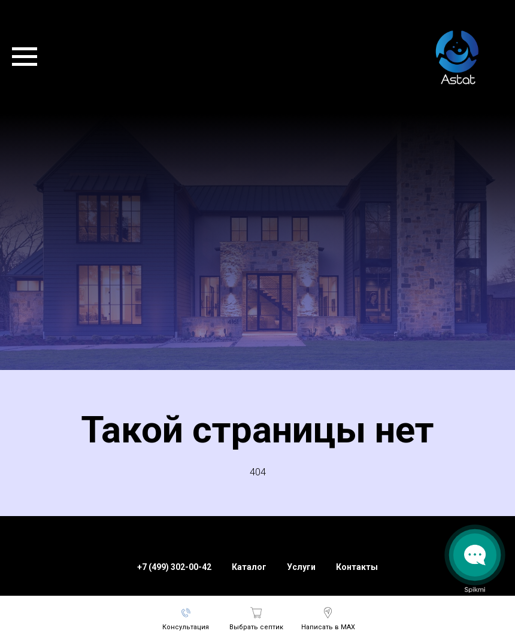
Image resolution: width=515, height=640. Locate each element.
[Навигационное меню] (24, 56)
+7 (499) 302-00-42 (174, 567)
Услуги (301, 567)
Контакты (357, 567)
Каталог (249, 567)
